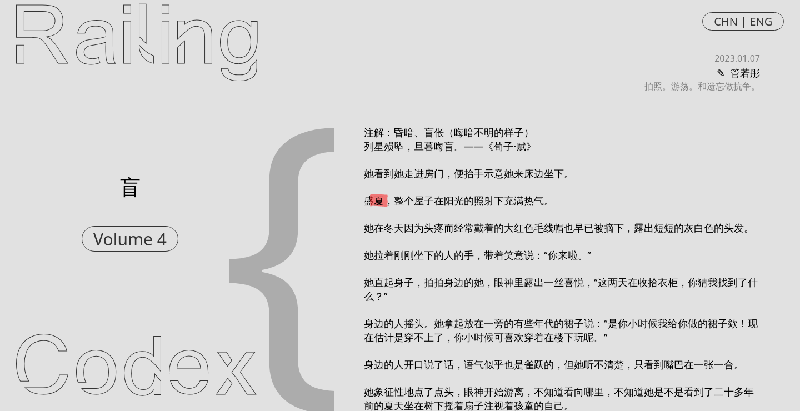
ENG (760, 21)
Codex (136, 371)
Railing (137, 40)
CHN (726, 21)
